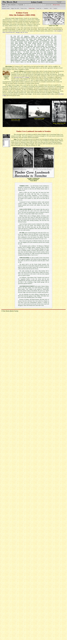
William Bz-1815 (5, 6)
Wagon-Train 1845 (15, 8)
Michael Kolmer (56, 4)
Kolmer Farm (32, 8)
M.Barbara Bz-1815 (39, 4)
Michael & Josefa (6, 8)
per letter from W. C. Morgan (22, 77)
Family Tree (38, 8)
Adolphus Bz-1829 (30, 4)
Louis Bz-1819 (48, 4)
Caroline (55, 8)
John (51, 8)
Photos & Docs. (24, 8)
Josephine (46, 8)
